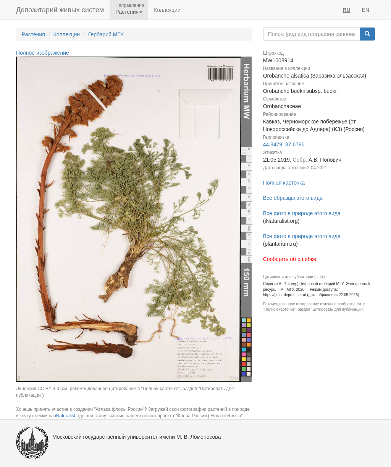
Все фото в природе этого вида (302, 213)
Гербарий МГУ (106, 34)
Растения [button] (128, 12)
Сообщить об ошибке (289, 259)
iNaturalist (65, 415)
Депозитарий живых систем (60, 10)
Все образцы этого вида (293, 198)
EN (365, 10)
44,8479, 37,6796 (284, 144)
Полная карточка (284, 183)
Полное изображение (42, 53)
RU (346, 10)
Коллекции (167, 10)
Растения (33, 34)
